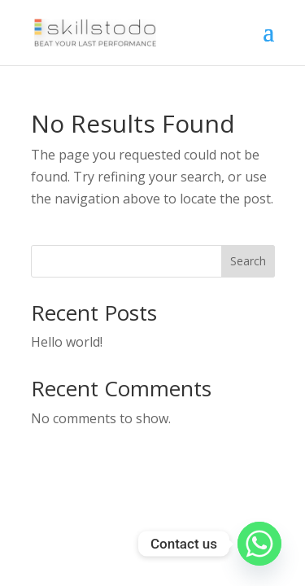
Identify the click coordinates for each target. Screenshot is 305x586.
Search (248, 261)
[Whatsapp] (259, 544)
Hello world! (66, 342)
